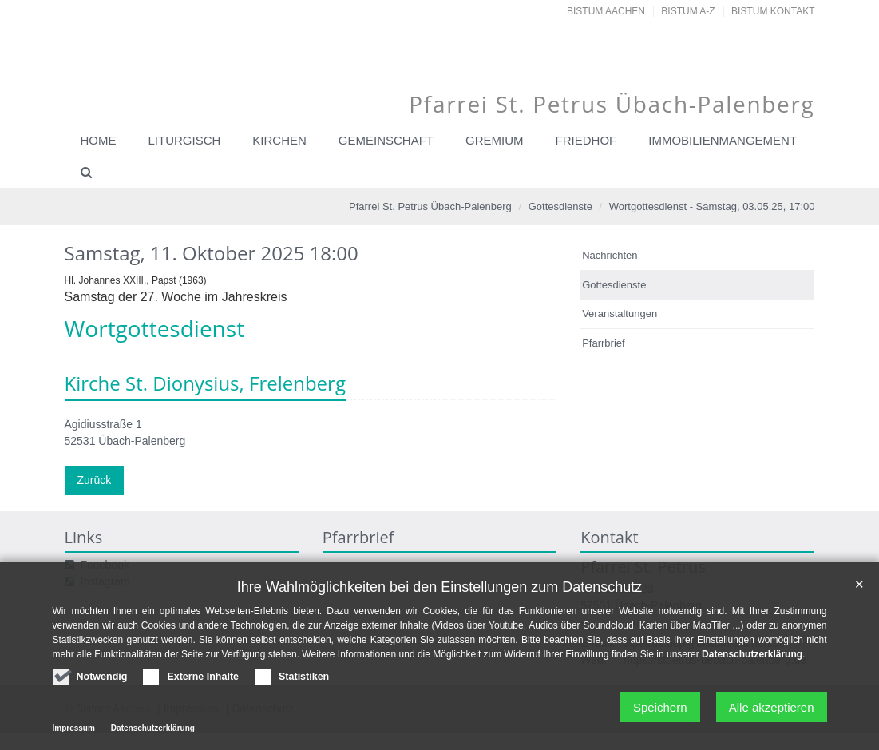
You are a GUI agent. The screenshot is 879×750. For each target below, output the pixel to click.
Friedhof (586, 140)
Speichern (660, 712)
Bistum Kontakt (772, 11)
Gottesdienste (560, 206)
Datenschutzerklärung (752, 659)
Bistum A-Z (688, 11)
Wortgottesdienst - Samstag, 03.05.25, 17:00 (712, 206)
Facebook (105, 564)
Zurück (94, 480)
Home (99, 140)
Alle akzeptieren (771, 712)
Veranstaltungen (619, 313)
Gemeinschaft (386, 140)
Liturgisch (184, 140)
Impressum (74, 732)
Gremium (494, 140)
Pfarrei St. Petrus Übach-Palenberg (430, 206)
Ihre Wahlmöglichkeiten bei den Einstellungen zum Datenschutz (440, 591)
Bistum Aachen (606, 11)
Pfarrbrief (603, 343)
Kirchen (279, 140)
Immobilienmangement (722, 140)
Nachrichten (609, 255)
